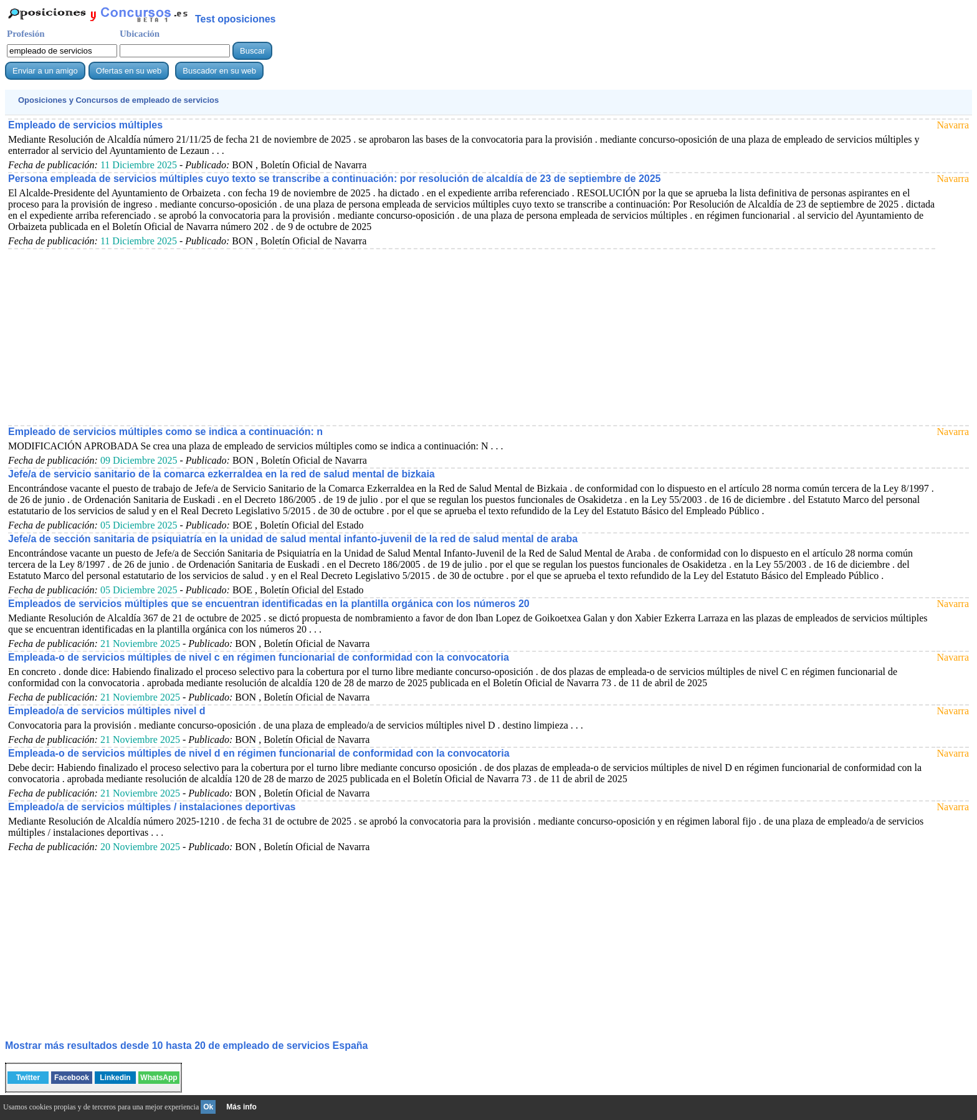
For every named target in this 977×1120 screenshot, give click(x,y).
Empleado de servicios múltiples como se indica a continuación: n (165, 431)
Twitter (28, 1077)
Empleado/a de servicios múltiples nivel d (107, 711)
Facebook (71, 1077)
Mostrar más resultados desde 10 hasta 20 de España (186, 1045)
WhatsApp (158, 1077)
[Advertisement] (382, 336)
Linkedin (115, 1077)
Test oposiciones (235, 19)
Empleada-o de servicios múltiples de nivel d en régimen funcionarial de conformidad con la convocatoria (259, 753)
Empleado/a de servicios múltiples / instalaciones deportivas (152, 807)
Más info (241, 1107)
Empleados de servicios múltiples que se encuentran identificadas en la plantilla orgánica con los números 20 (269, 603)
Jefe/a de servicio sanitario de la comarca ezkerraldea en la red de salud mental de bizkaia (221, 474)
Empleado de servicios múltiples (85, 125)
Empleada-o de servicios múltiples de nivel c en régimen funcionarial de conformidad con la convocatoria (258, 657)
